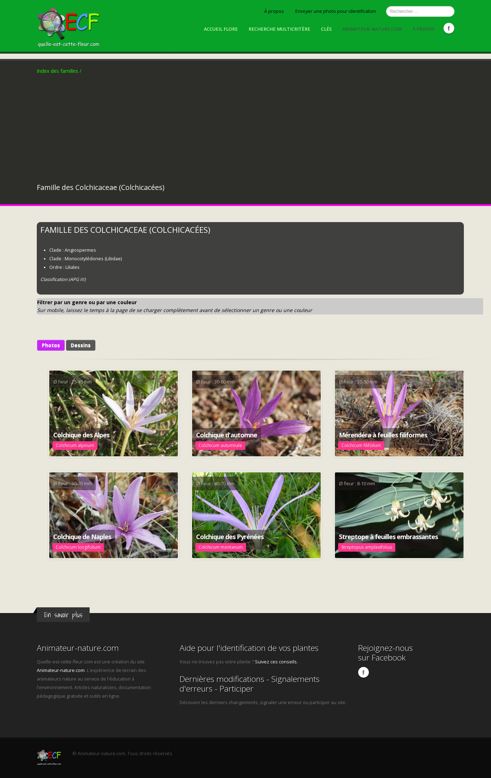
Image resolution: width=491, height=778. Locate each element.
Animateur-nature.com (372, 29)
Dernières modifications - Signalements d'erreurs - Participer (250, 683)
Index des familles (59, 70)
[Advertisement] (246, 129)
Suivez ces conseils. (276, 662)
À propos (274, 11)
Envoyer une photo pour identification (335, 11)
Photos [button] (51, 345)
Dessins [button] (81, 345)
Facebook (449, 28)
